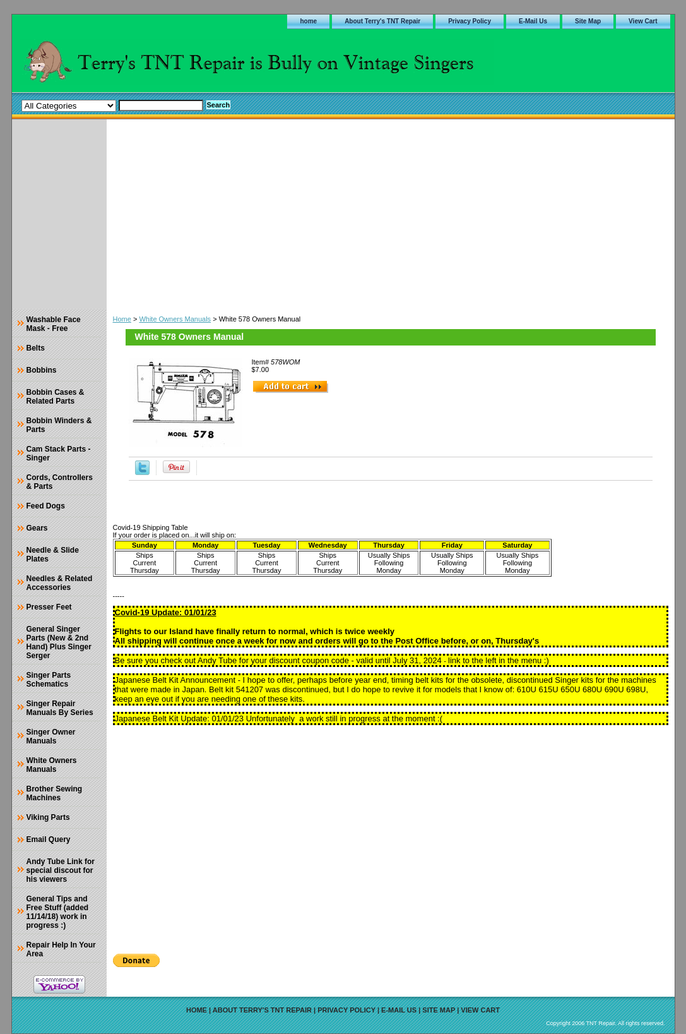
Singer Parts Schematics (49, 679)
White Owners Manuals (175, 319)
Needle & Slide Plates (53, 554)
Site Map (588, 21)
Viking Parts (48, 817)
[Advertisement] (391, 214)
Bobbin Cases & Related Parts (56, 397)
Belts (36, 348)
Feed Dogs (46, 506)
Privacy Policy (469, 21)
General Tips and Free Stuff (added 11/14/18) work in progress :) (58, 912)
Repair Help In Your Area (61, 949)
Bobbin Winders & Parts (59, 425)
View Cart (643, 21)
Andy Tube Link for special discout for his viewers (61, 870)
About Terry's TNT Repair (382, 21)
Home (122, 319)
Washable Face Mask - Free (54, 324)
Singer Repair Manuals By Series (60, 708)
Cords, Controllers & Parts (60, 482)
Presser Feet (49, 607)
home (308, 21)
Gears (37, 528)
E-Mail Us (533, 21)
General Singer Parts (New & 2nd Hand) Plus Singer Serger (59, 642)
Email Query (49, 839)
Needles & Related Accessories (60, 583)
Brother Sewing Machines (55, 793)
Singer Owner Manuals (51, 736)
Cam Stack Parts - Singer (59, 453)
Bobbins (42, 370)
